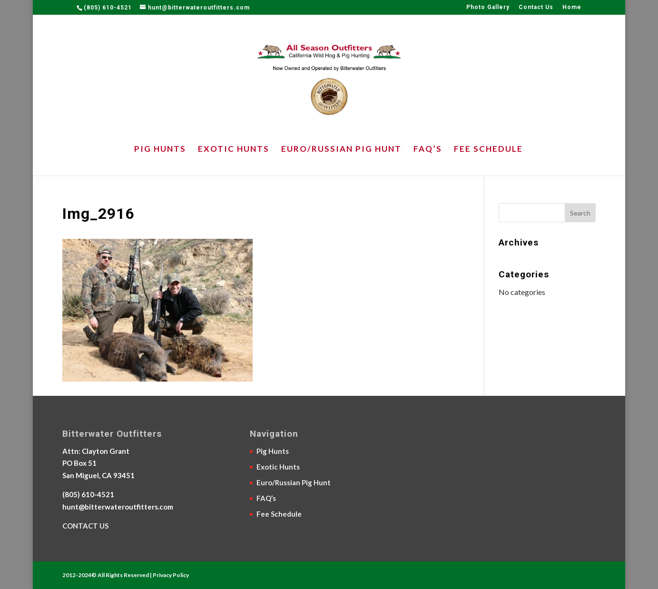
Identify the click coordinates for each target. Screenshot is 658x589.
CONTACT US (85, 525)
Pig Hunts (160, 150)
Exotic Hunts (233, 150)
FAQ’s (427, 150)
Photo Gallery (488, 7)
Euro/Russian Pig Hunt (341, 150)
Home (571, 7)
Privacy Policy (171, 575)
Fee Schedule (488, 150)
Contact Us (536, 7)
